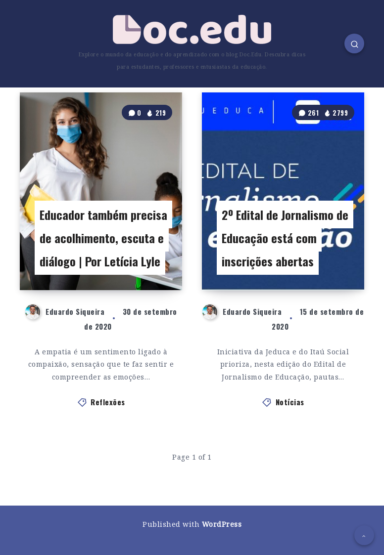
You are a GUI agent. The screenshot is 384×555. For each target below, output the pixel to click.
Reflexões (108, 401)
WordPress (222, 524)
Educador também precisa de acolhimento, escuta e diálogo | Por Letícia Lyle (103, 238)
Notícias (290, 401)
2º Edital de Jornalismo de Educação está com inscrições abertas (285, 238)
